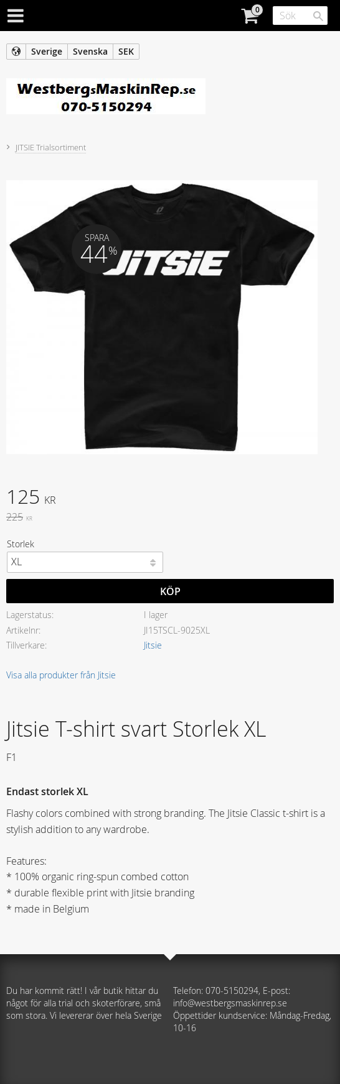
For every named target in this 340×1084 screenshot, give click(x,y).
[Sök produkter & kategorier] (300, 15)
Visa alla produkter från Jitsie (61, 675)
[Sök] (318, 16)
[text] (170, 498)
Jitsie (153, 645)
